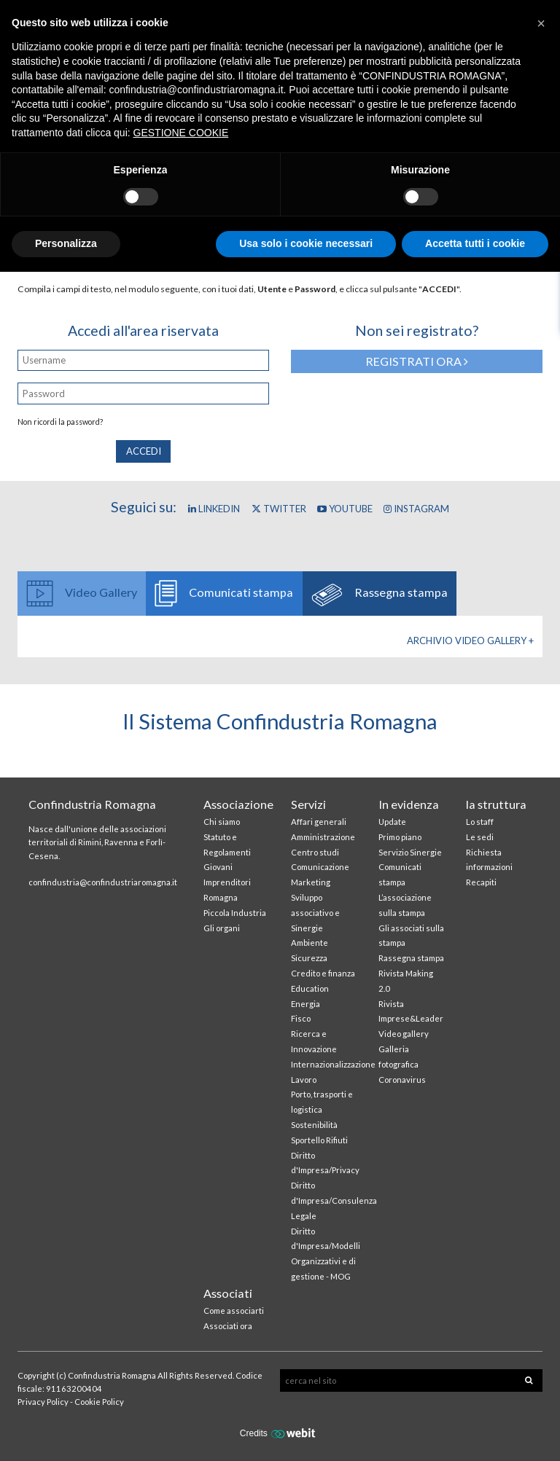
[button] (541, 23)
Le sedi (480, 837)
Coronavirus (402, 1079)
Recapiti (481, 882)
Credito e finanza (323, 973)
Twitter (279, 508)
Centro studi (315, 852)
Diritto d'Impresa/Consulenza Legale (334, 1200)
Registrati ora (416, 361)
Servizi (308, 804)
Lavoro (303, 1079)
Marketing (310, 882)
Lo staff (480, 821)
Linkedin (214, 508)
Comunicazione (320, 866)
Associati (227, 1293)
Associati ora (227, 1326)
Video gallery (403, 1033)
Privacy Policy (43, 1401)
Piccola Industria (234, 912)
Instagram (416, 508)
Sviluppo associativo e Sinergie (315, 913)
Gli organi (221, 928)
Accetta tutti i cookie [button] (475, 243)
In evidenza (408, 804)
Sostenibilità (314, 1124)
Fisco (301, 1018)
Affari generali (318, 821)
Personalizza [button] (66, 243)
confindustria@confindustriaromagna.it (102, 882)
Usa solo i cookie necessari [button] (306, 243)
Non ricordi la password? (60, 422)
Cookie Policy (99, 1401)
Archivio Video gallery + (470, 640)
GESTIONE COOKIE (181, 132)
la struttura (496, 804)
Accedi (143, 451)
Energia (305, 1003)
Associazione (238, 804)
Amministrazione (323, 837)
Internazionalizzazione (333, 1064)
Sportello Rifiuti (319, 1140)
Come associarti (233, 1310)
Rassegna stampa (411, 958)
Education (310, 988)
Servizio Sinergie (410, 852)
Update (392, 821)
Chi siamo (221, 821)
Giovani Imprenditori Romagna (227, 882)
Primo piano (399, 837)
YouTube (345, 508)
